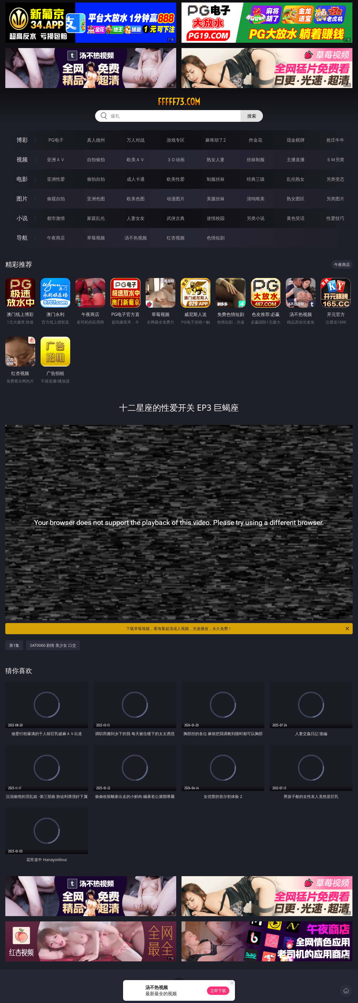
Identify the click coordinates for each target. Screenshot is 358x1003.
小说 (22, 218)
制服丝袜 (216, 179)
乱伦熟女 (296, 179)
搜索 (251, 116)
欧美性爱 (176, 179)
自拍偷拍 (96, 159)
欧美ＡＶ (136, 159)
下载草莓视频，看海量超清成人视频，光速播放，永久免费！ (238, 628)
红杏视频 (176, 238)
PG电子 (55, 140)
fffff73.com (179, 101)
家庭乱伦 (96, 218)
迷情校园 (216, 218)
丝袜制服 (256, 159)
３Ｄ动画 (176, 159)
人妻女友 (136, 218)
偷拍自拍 (96, 179)
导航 (22, 237)
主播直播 (296, 159)
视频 (22, 159)
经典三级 (256, 179)
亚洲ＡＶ (56, 159)
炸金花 (255, 140)
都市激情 (56, 218)
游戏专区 (176, 140)
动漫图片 (176, 199)
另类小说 (256, 218)
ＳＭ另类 (335, 159)
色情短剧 (216, 238)
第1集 (14, 645)
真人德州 (96, 140)
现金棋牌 (296, 140)
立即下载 (218, 990)
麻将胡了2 (215, 140)
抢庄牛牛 (335, 140)
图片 (22, 198)
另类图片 (335, 199)
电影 (22, 179)
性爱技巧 (335, 218)
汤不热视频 (135, 238)
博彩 (22, 140)
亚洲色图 (96, 199)
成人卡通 (136, 179)
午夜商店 (56, 238)
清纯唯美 (256, 199)
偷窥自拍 (56, 199)
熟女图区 (296, 199)
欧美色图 (136, 199)
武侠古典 (176, 218)
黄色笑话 (296, 218)
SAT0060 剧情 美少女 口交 (53, 645)
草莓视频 (96, 238)
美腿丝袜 (216, 199)
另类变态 (335, 179)
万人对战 (136, 140)
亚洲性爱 (56, 179)
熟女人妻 (216, 159)
